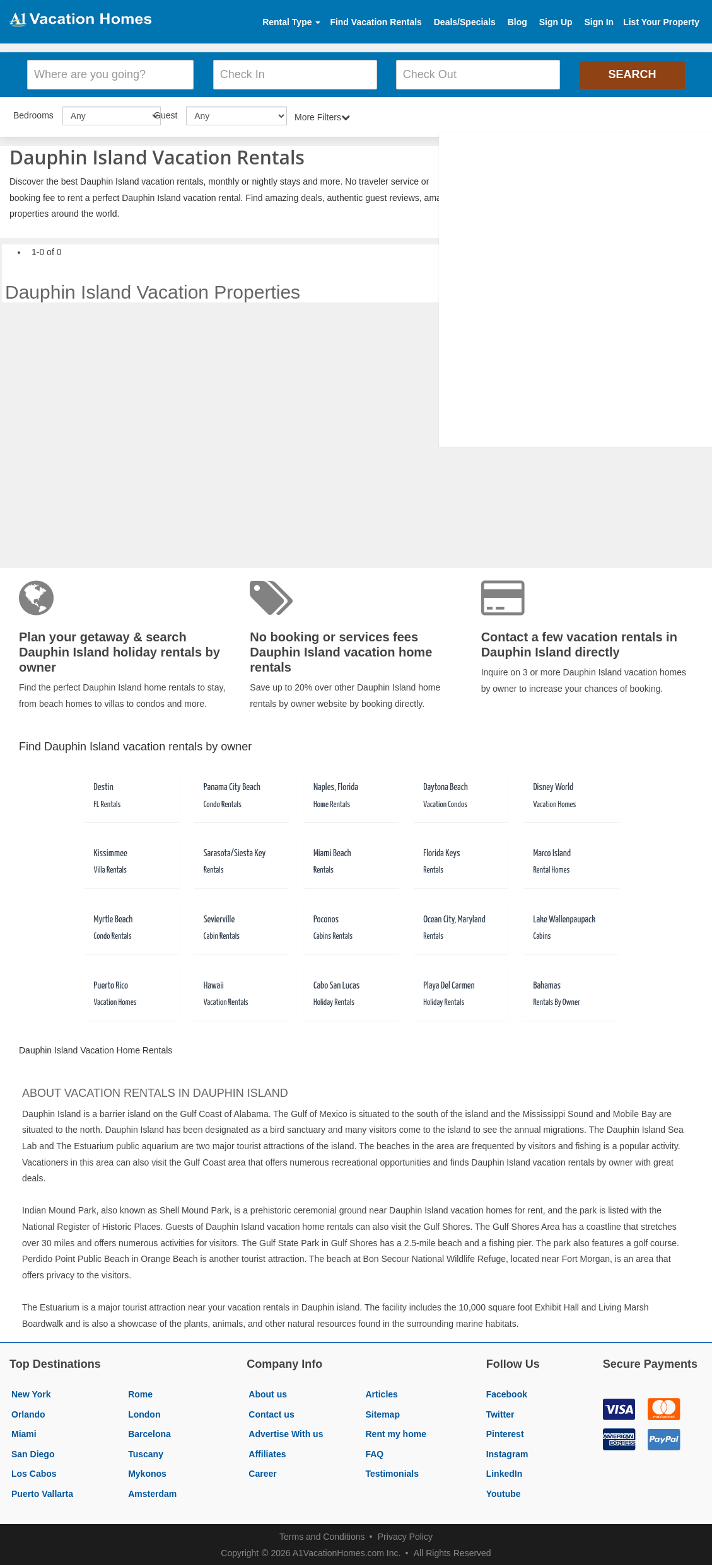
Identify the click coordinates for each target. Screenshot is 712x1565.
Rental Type (291, 22)
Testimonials (392, 1472)
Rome (140, 1392)
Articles (381, 1392)
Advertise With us (285, 1432)
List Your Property (661, 22)
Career (262, 1472)
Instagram (507, 1452)
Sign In (599, 22)
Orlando (28, 1412)
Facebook (506, 1392)
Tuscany (145, 1452)
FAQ (374, 1452)
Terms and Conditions (322, 1535)
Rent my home (395, 1432)
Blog (517, 22)
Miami (24, 1432)
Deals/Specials (465, 22)
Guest (165, 113)
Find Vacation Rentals (375, 22)
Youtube (503, 1492)
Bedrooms (33, 113)
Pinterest (505, 1432)
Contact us (271, 1412)
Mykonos (147, 1472)
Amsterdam (152, 1492)
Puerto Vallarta (42, 1492)
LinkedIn (504, 1472)
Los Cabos (34, 1472)
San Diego (32, 1452)
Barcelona (149, 1432)
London (144, 1412)
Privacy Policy (405, 1535)
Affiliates (267, 1452)
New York (31, 1392)
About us (267, 1392)
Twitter (500, 1412)
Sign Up (556, 22)
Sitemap (382, 1412)
